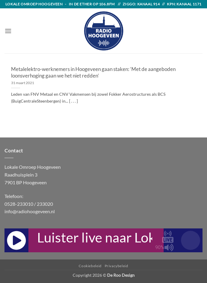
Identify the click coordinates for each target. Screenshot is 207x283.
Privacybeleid (116, 266)
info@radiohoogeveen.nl (29, 211)
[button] (8, 31)
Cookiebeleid (90, 266)
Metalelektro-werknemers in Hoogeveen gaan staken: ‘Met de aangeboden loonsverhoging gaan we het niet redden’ (93, 72)
